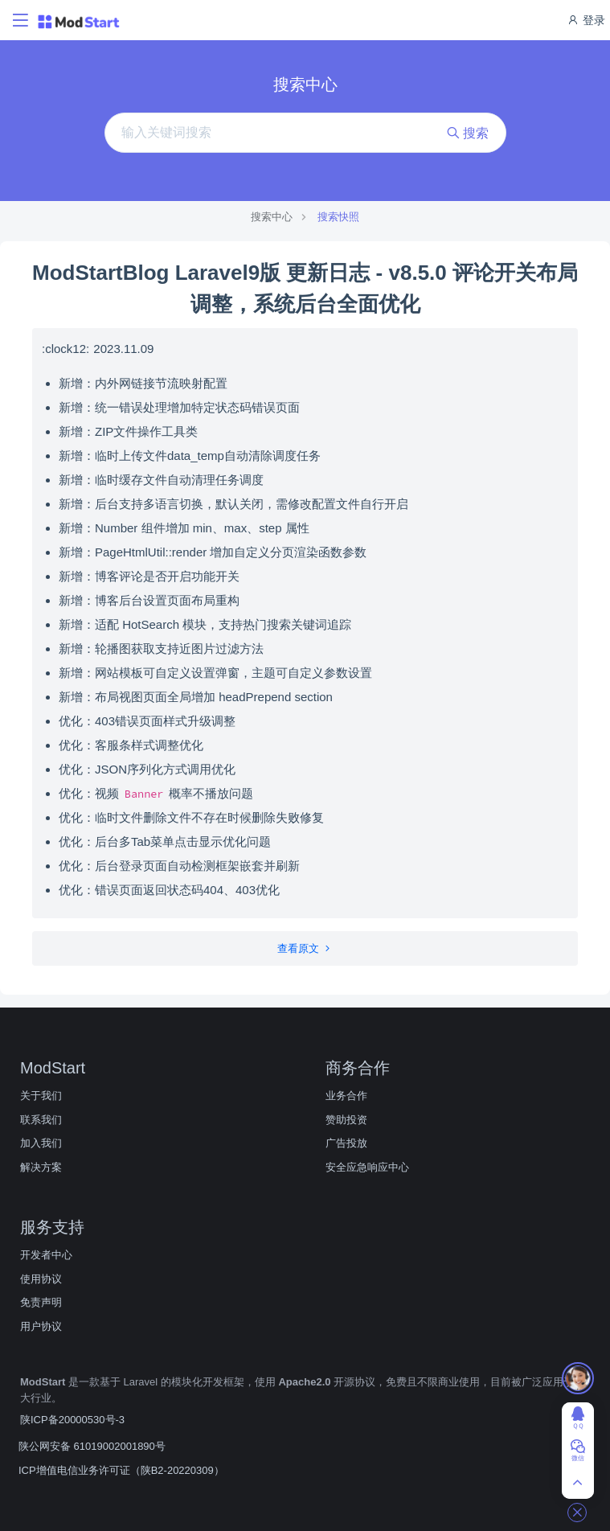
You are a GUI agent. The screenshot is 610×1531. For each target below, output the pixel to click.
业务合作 (346, 1096)
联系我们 (41, 1120)
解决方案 (41, 1167)
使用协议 (41, 1279)
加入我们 (41, 1143)
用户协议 (41, 1326)
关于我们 (41, 1096)
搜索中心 (272, 217)
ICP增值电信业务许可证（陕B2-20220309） (121, 1470)
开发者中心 (46, 1255)
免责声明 (41, 1302)
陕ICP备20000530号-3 (72, 1420)
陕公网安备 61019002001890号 (92, 1446)
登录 (586, 20)
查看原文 (305, 948)
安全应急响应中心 (367, 1167)
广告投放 (346, 1143)
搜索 (468, 133)
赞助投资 (346, 1120)
